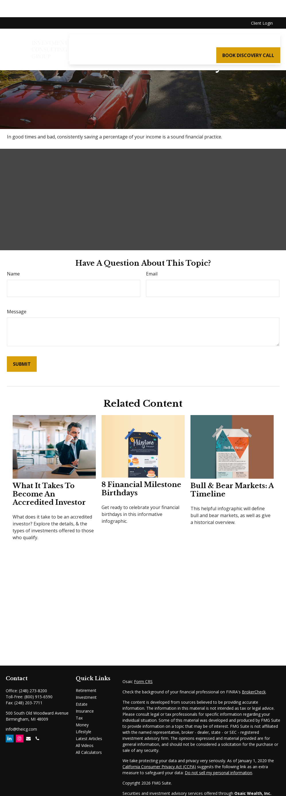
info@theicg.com (21, 729)
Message (16, 311)
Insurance (85, 711)
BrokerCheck (254, 692)
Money (82, 724)
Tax (79, 718)
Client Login (262, 6)
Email (151, 274)
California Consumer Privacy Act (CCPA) (159, 766)
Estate (81, 704)
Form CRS (143, 681)
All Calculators (89, 752)
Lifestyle (83, 731)
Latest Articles (89, 738)
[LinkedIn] (9, 738)
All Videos (85, 745)
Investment (86, 697)
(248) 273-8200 (33, 690)
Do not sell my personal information (218, 772)
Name (13, 274)
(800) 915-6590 (38, 696)
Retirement (86, 690)
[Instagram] (20, 738)
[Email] (28, 738)
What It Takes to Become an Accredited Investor (49, 494)
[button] (120, 24)
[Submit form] (22, 364)
